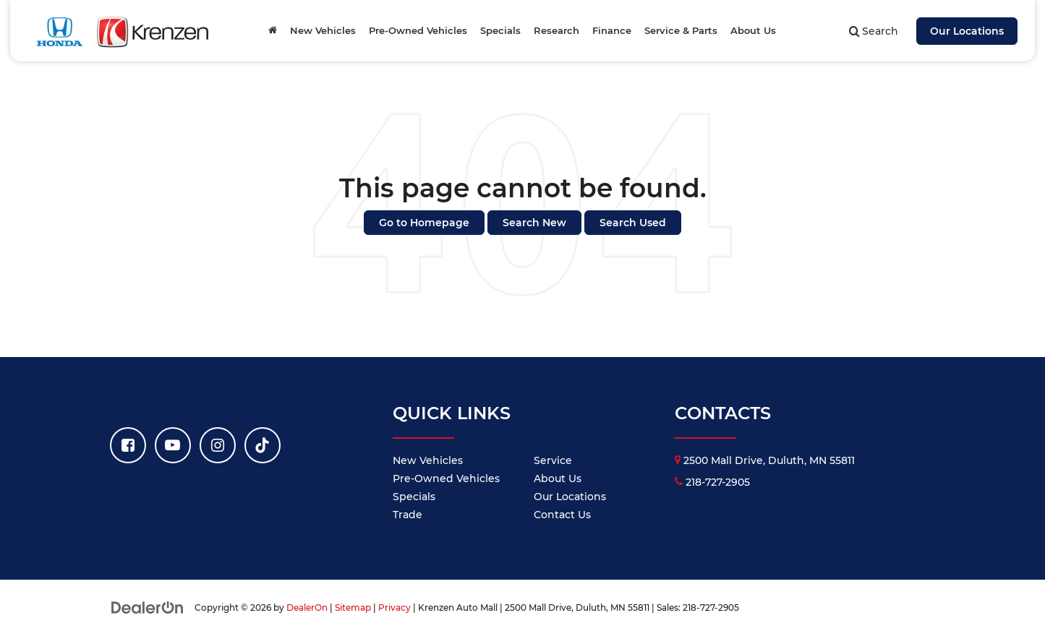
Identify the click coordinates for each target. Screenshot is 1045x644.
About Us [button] (753, 30)
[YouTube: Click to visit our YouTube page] (173, 445)
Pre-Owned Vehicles (446, 478)
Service (553, 460)
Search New (534, 222)
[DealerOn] (147, 607)
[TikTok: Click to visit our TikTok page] (262, 445)
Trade (407, 514)
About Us (557, 478)
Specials (414, 496)
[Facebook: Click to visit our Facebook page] (128, 445)
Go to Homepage (424, 222)
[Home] (272, 30)
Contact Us (562, 514)
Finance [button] (611, 30)
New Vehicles (428, 460)
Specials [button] (500, 30)
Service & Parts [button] (680, 30)
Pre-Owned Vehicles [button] (418, 30)
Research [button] (556, 30)
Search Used (633, 222)
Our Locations (967, 31)
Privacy (394, 607)
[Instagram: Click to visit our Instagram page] (218, 445)
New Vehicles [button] (323, 30)
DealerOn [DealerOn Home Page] (307, 607)
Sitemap (353, 607)
